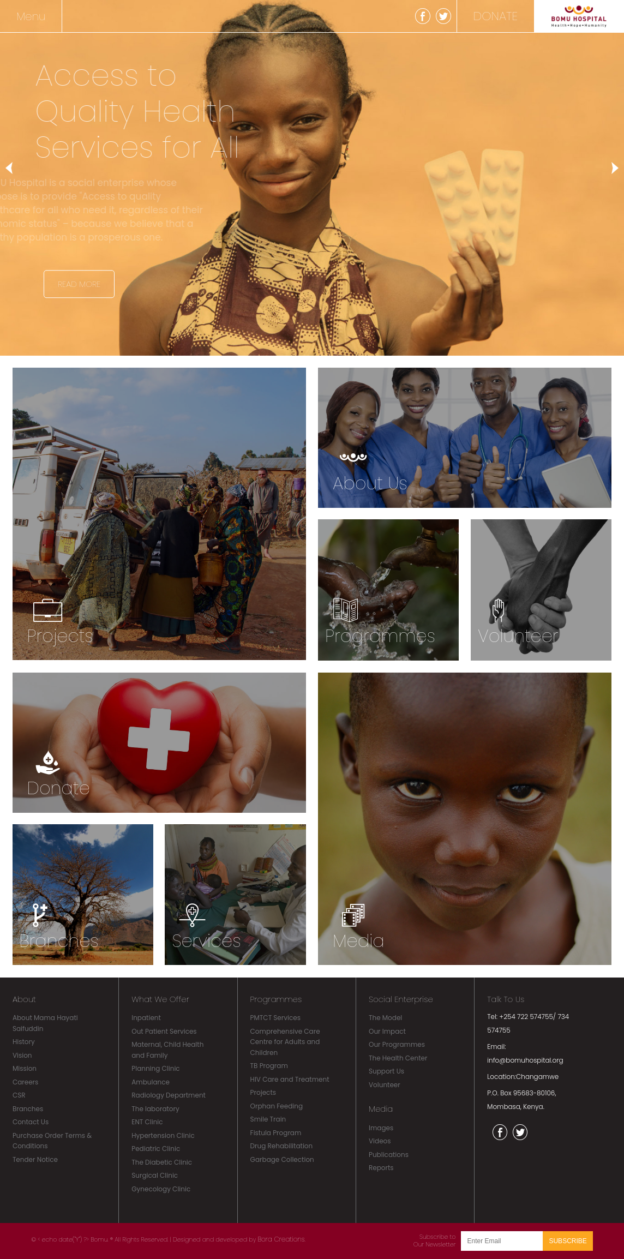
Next (610, 168)
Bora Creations (280, 1239)
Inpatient (146, 1017)
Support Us (386, 1071)
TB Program (269, 1065)
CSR (19, 1095)
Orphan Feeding (276, 1106)
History (24, 1041)
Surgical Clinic (154, 1175)
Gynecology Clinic (160, 1189)
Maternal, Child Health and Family (167, 1050)
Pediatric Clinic (155, 1148)
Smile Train (268, 1119)
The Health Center (398, 1058)
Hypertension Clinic (162, 1135)
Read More (79, 284)
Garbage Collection (282, 1159)
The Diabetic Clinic (161, 1162)
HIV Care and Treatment (289, 1079)
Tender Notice (35, 1159)
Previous (13, 168)
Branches (28, 1108)
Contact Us (31, 1121)
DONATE (495, 16)
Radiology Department (168, 1095)
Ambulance (150, 1082)
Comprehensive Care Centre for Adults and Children (285, 1042)
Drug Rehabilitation (281, 1145)
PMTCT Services (275, 1017)
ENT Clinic (147, 1121)
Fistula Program (276, 1132)
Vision (22, 1055)
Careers (25, 1082)
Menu (30, 16)
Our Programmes (397, 1044)
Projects (263, 1092)
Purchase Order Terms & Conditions (52, 1141)
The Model (385, 1017)
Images (381, 1127)
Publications (389, 1154)
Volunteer (384, 1084)
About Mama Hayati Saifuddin (45, 1023)
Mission (25, 1068)
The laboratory (155, 1108)
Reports (381, 1167)
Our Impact (387, 1031)
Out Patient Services (163, 1031)
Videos (380, 1141)
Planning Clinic (155, 1068)
